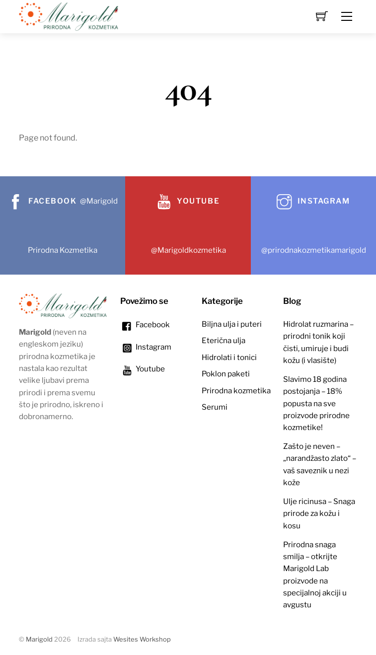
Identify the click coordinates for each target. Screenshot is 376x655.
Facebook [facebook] (145, 324)
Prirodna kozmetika (236, 390)
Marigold (39, 639)
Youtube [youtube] (142, 368)
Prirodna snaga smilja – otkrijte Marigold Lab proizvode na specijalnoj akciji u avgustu (315, 575)
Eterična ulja (223, 340)
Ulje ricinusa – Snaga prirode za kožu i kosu (319, 513)
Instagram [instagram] (145, 347)
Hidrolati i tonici (229, 357)
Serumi (214, 407)
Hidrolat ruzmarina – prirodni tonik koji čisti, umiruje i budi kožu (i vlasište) (318, 342)
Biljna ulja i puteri (232, 324)
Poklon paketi (226, 373)
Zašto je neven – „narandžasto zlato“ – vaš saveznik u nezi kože (319, 464)
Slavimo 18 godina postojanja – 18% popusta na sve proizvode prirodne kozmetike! (316, 403)
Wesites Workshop (142, 639)
